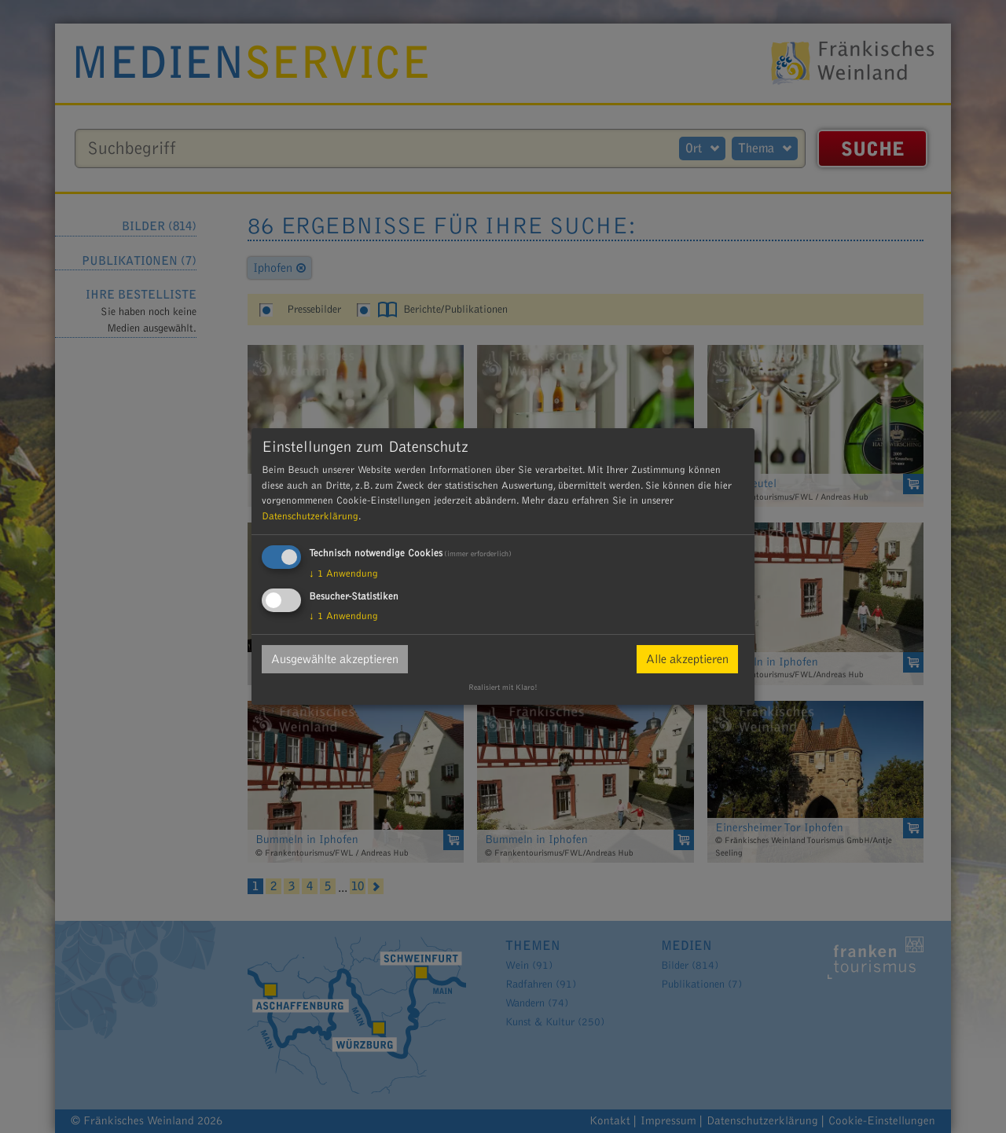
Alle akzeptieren (687, 659)
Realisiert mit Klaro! (503, 687)
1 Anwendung (343, 573)
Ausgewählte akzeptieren (334, 659)
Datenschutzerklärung (310, 516)
